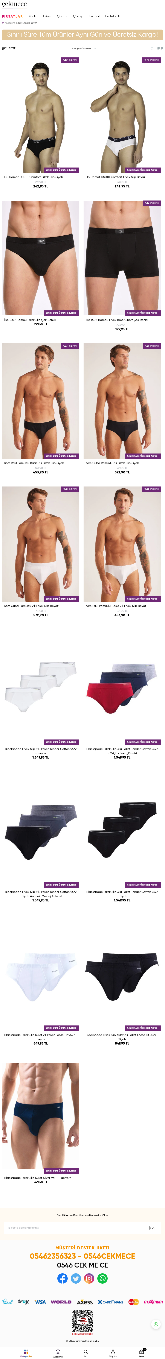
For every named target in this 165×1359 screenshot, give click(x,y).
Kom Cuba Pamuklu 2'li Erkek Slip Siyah (112, 463)
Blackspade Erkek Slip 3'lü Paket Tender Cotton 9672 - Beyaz (40, 751)
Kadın (33, 16)
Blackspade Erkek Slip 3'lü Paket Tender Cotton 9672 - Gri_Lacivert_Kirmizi (122, 751)
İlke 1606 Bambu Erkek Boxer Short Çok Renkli (117, 320)
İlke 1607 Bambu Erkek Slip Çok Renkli (30, 320)
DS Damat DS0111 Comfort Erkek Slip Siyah (33, 177)
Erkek (47, 16)
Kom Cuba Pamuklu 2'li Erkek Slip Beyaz (31, 606)
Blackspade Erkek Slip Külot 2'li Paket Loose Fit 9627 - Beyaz (40, 1037)
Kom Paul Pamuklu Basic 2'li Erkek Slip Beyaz (116, 606)
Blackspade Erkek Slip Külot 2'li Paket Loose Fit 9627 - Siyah (122, 1037)
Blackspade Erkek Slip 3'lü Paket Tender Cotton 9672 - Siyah (122, 894)
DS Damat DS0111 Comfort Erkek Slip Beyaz (115, 177)
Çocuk (62, 16)
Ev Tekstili (112, 16)
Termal (94, 16)
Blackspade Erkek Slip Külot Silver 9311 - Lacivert (37, 1177)
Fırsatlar (12, 16)
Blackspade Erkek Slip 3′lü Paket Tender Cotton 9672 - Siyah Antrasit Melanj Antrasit (40, 894)
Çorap (78, 16)
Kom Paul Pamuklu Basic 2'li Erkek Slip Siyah (34, 463)
